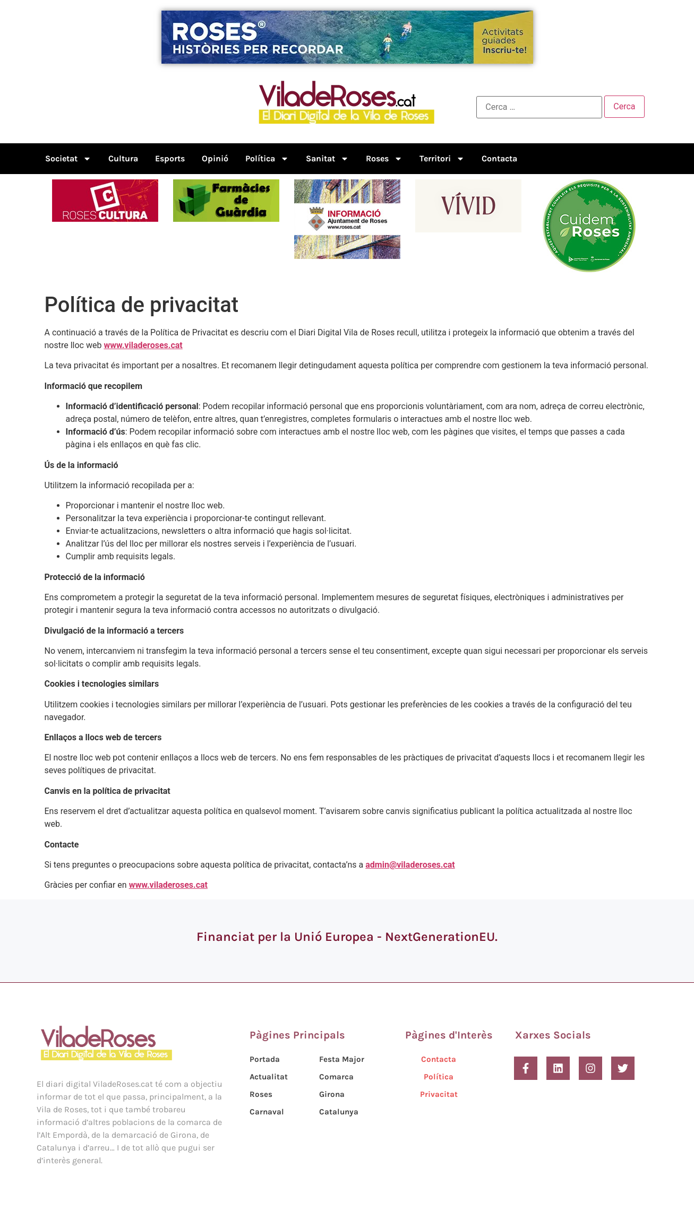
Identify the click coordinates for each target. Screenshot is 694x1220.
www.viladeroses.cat (143, 345)
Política (267, 158)
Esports (170, 158)
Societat (68, 158)
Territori (442, 158)
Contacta (499, 158)
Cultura (123, 158)
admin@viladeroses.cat (410, 865)
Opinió (215, 158)
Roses (384, 158)
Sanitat (327, 158)
